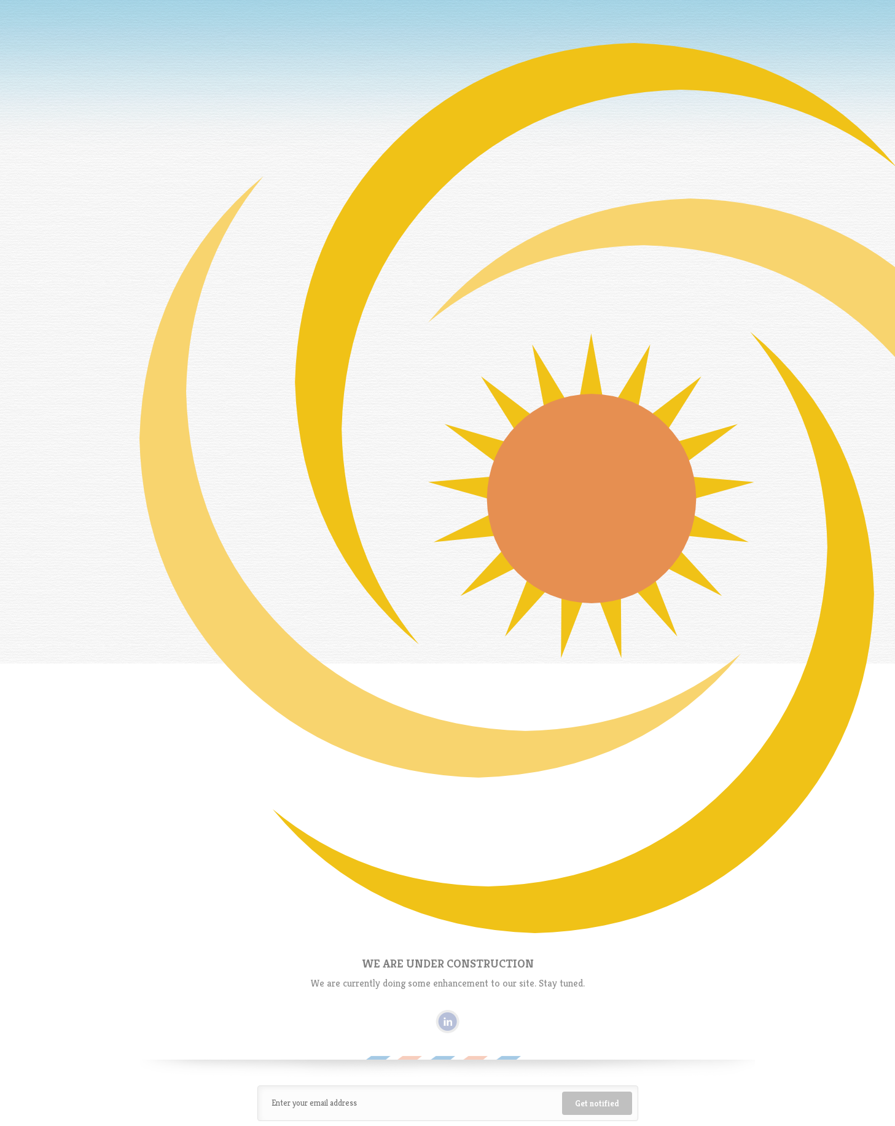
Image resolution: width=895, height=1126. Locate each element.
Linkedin (447, 1021)
